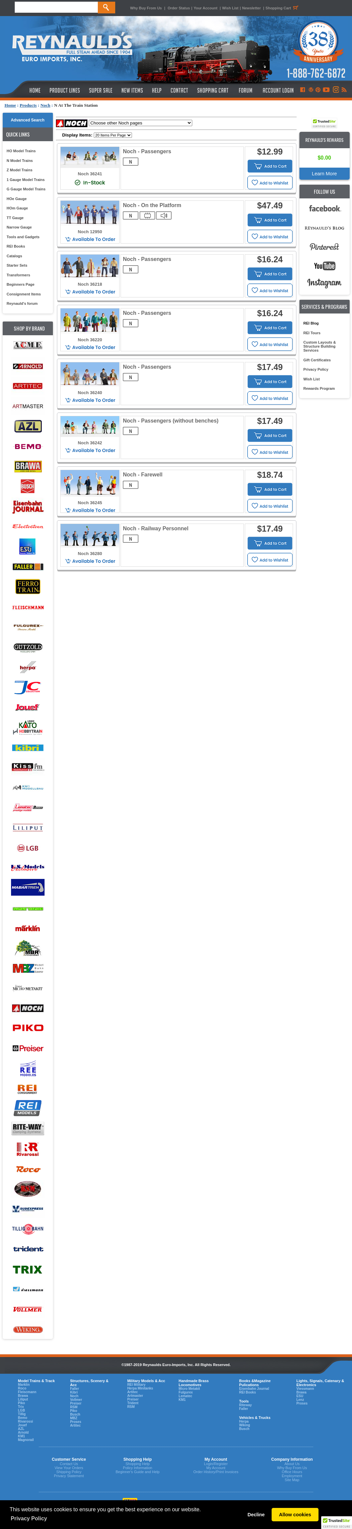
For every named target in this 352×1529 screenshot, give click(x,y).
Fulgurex (186, 1392)
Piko (21, 1403)
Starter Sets (17, 265)
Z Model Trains (19, 170)
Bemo (22, 1418)
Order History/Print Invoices (215, 1472)
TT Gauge (15, 218)
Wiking (244, 1425)
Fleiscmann (27, 1392)
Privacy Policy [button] (29, 1518)
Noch (46, 105)
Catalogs (14, 256)
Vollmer (76, 1400)
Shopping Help (138, 1464)
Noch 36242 (90, 442)
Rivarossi (25, 1421)
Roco (22, 1388)
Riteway (245, 1405)
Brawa (23, 1396)
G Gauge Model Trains (26, 189)
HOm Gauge (17, 208)
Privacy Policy (316, 369)
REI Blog (311, 323)
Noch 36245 (90, 502)
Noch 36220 (90, 339)
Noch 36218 (90, 284)
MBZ (73, 1418)
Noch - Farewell (142, 474)
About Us (291, 1464)
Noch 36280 (90, 553)
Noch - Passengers (147, 151)
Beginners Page (20, 284)
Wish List (230, 8)
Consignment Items (24, 294)
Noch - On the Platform (152, 205)
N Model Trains (20, 161)
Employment (292, 1476)
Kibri (74, 1392)
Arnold (23, 1432)
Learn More (324, 173)
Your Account (206, 8)
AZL (21, 1429)
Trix (21, 1407)
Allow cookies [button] (295, 1514)
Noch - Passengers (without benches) (170, 421)
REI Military (136, 1384)
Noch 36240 (90, 392)
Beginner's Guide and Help (137, 1472)
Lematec (185, 1396)
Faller (74, 1388)
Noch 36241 (90, 173)
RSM (73, 1407)
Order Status (178, 8)
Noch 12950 (90, 231)
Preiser (75, 1403)
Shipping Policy (68, 1472)
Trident (132, 1403)
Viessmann (305, 1388)
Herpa (244, 1421)
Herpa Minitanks (140, 1388)
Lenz (300, 1400)
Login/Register (216, 1464)
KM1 (21, 1436)
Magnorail (26, 1440)
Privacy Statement (69, 1476)
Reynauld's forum (22, 303)
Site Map (292, 1480)
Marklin (24, 1384)
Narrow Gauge (19, 227)
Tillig (22, 1414)
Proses (75, 1422)
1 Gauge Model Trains (26, 180)
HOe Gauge (17, 199)
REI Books (16, 246)
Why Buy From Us (146, 8)
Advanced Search (28, 120)
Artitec (75, 1425)
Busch (75, 1414)
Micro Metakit (189, 1388)
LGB (21, 1410)
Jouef (22, 1425)
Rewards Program (319, 388)
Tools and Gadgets (23, 237)
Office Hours (292, 1472)
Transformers (18, 275)
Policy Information (137, 1468)
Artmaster (135, 1396)
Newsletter (251, 8)
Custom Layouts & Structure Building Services (319, 346)
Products (28, 105)
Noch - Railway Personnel (156, 528)
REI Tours (312, 333)
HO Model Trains (21, 151)
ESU (299, 1396)
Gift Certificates (317, 360)
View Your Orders (69, 1468)
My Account (215, 1468)
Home (10, 105)
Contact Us (69, 1464)
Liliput (23, 1399)
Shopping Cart (283, 8)
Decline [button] (256, 1514)
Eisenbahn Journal (254, 1388)
